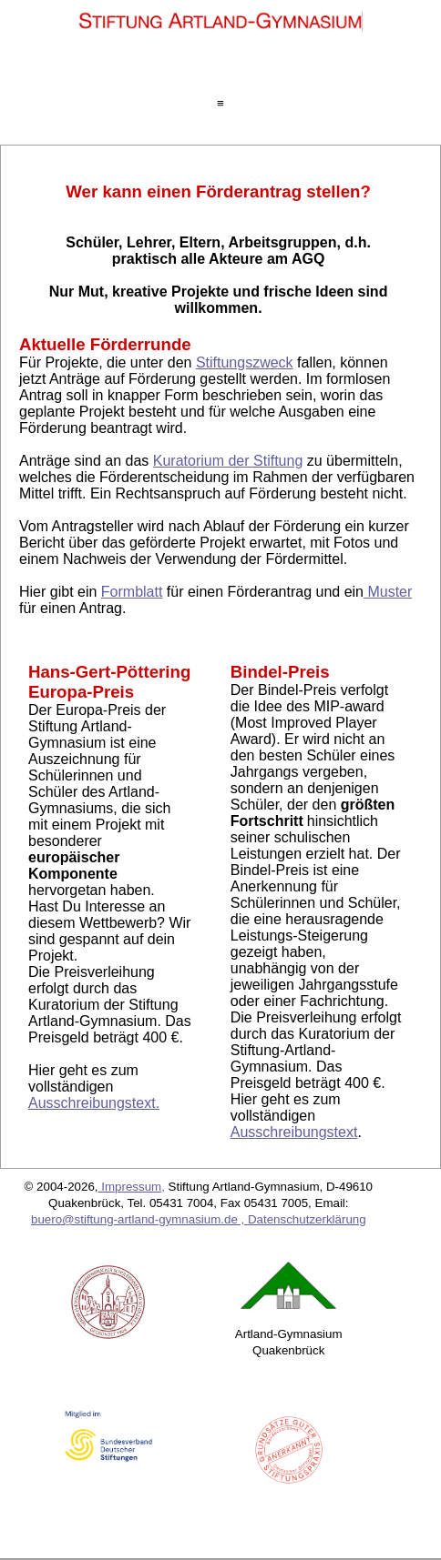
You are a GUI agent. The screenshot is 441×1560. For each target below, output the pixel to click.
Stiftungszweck (244, 362)
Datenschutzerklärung (307, 1219)
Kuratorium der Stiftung (228, 460)
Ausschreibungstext (294, 1132)
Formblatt (132, 591)
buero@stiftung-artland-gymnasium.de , (139, 1219)
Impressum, (131, 1186)
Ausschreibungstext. (93, 1103)
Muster (388, 591)
